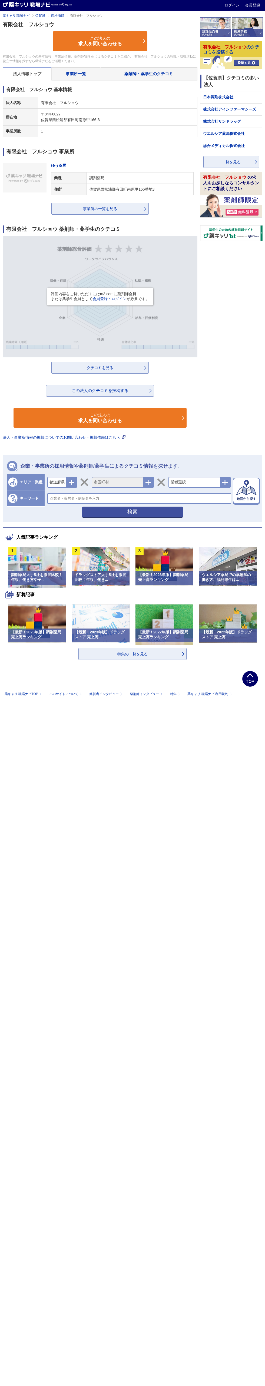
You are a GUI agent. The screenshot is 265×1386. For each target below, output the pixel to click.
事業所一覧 (76, 73)
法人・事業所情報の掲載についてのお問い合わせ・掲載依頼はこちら (64, 437)
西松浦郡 (57, 16)
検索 (132, 511)
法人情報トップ (27, 73)
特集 (175, 694)
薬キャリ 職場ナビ (16, 16)
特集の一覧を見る (132, 654)
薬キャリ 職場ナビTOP (24, 694)
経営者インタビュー (106, 694)
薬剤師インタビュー (147, 694)
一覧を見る (231, 162)
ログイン (232, 5)
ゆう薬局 (58, 165)
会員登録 (252, 5)
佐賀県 (40, 16)
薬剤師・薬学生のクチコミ (148, 73)
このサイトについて (66, 694)
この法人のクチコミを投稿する (100, 390)
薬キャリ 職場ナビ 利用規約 (209, 694)
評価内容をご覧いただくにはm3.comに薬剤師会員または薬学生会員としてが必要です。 (100, 296)
